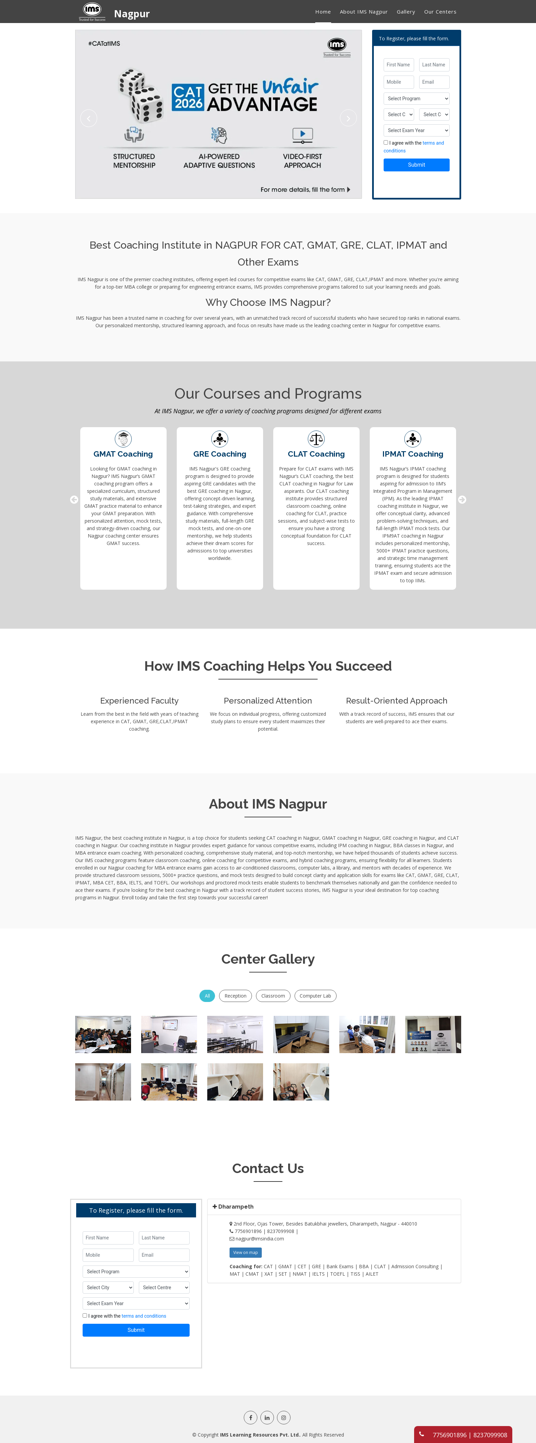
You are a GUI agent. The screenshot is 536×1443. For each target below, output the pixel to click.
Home (323, 11)
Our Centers (440, 11)
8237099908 (490, 1435)
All (207, 995)
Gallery (406, 11)
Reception (235, 995)
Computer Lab (315, 995)
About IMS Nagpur (364, 11)
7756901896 (450, 1435)
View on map (245, 1252)
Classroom (273, 995)
